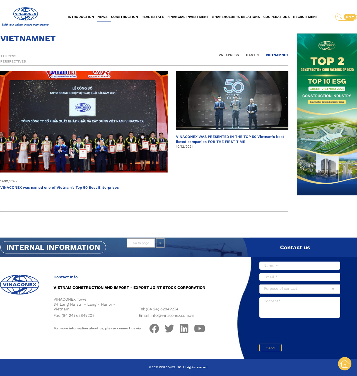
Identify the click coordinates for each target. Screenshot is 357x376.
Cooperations (276, 17)
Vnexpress (229, 55)
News (102, 17)
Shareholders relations (236, 17)
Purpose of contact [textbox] (280, 288)
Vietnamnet (277, 55)
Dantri (252, 55)
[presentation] (301, 331)
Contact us (295, 247)
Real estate (152, 17)
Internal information (53, 247)
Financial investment (188, 17)
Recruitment (305, 17)
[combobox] (299, 289)
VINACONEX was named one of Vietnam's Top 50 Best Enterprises (59, 187)
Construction (124, 17)
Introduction (81, 17)
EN (349, 17)
